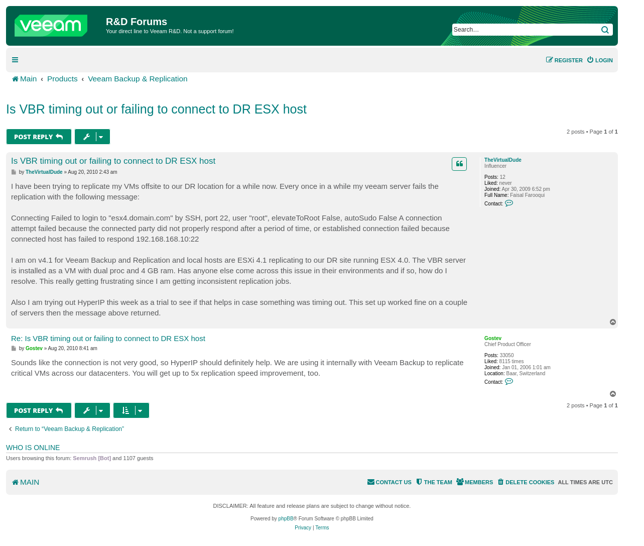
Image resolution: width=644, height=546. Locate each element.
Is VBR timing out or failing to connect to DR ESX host (156, 109)
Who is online (33, 448)
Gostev (492, 338)
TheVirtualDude (503, 160)
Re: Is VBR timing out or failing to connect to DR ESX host (108, 338)
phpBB (286, 518)
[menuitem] (599, 60)
